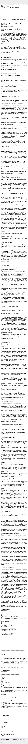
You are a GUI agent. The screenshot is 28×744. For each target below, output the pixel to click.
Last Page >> (22, 4)
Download (3, 4)
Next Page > (17, 4)
